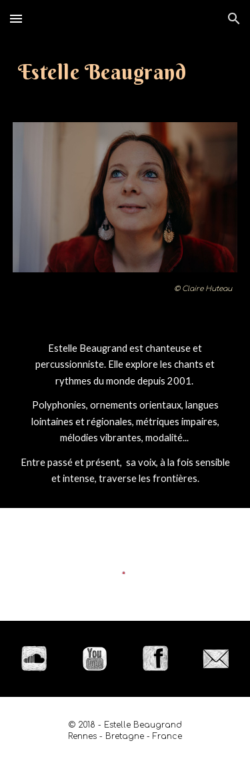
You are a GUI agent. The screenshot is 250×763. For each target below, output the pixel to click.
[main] (125, 71)
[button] (16, 18)
